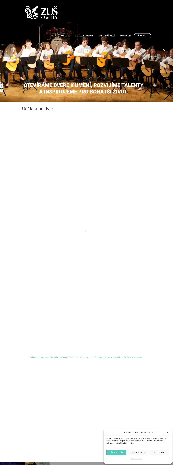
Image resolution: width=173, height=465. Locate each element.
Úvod (53, 35)
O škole (65, 35)
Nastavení (159, 452)
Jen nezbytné (138, 452)
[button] (168, 432)
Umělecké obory (84, 35)
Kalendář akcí (107, 35)
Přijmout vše (116, 452)
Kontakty (125, 35)
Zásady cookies (136, 459)
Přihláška (142, 35)
